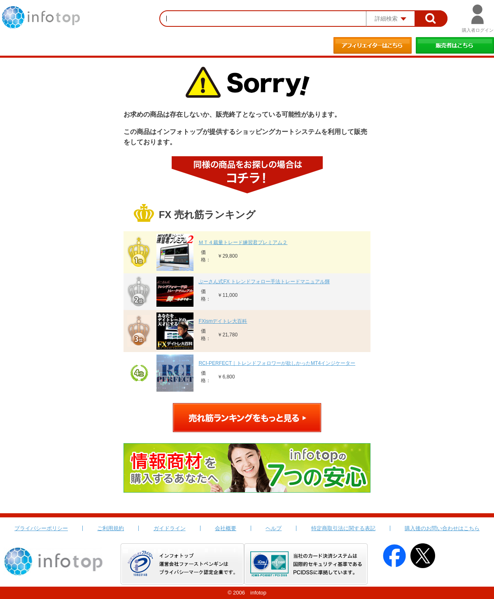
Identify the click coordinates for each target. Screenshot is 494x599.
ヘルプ (274, 528)
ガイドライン (170, 528)
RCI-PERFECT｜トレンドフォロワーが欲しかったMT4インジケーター (276, 363)
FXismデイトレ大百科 (222, 321)
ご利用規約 (110, 528)
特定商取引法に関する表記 (343, 528)
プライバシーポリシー (41, 528)
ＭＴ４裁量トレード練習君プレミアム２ (242, 242)
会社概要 (225, 528)
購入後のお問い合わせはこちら (442, 528)
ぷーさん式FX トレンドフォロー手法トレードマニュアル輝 (264, 281)
